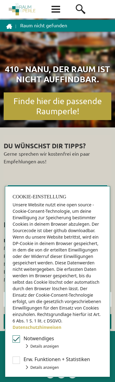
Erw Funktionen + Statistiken (57, 359)
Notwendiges (39, 338)
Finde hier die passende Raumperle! (57, 106)
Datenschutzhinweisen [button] (37, 327)
